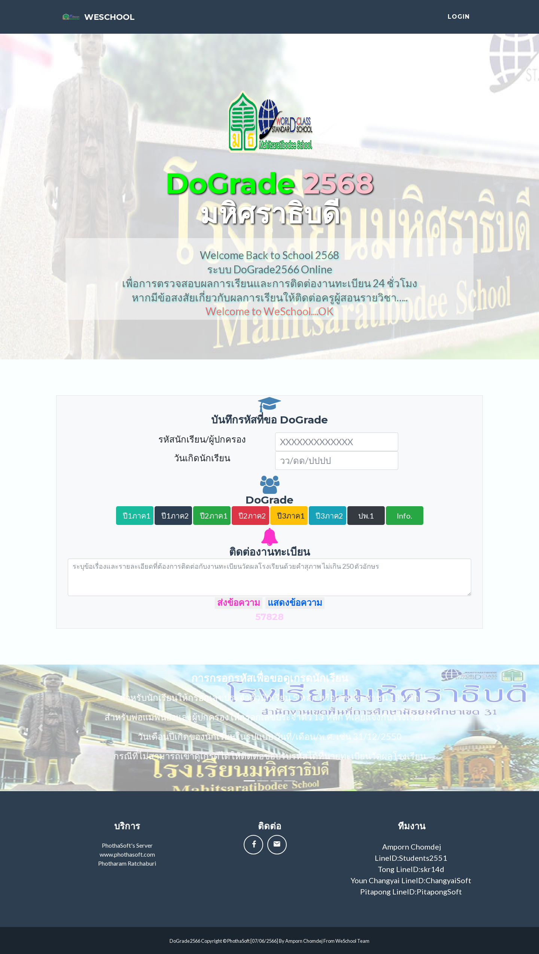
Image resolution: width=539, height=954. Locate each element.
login (459, 19)
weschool (121, 19)
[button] (40, 728)
